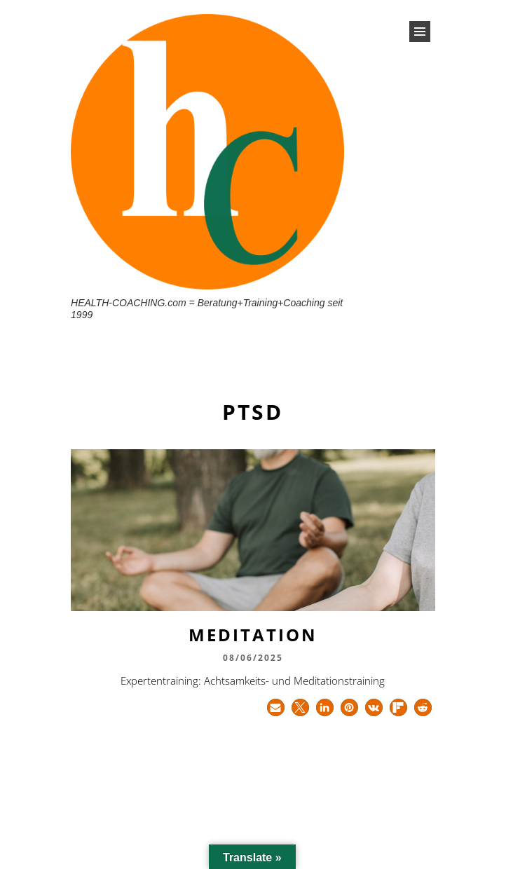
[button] (276, 707)
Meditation (253, 634)
